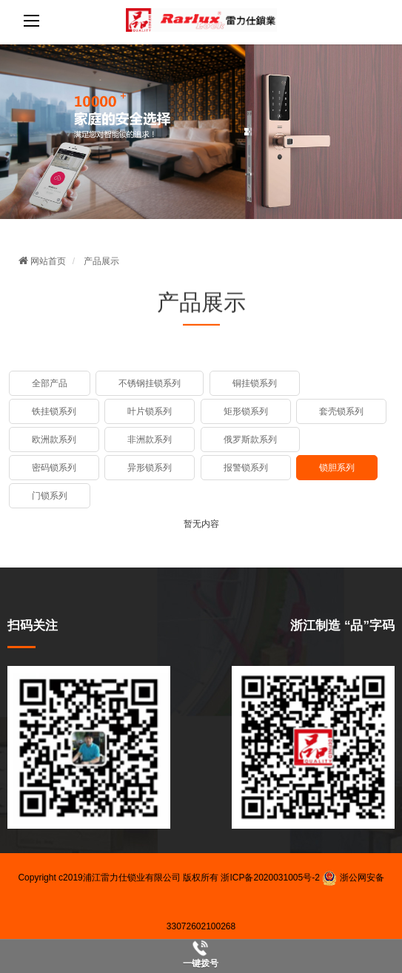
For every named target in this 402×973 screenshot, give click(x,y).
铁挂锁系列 (54, 411)
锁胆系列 (337, 467)
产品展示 (101, 261)
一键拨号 (200, 963)
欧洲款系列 (54, 439)
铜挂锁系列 (254, 383)
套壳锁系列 (341, 411)
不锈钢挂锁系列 (149, 383)
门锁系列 (49, 496)
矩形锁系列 (246, 411)
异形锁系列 (149, 467)
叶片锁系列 (149, 411)
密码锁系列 (54, 467)
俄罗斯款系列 (250, 439)
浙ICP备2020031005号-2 (270, 877)
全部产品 (49, 383)
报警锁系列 (246, 467)
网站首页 (42, 261)
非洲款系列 (149, 439)
